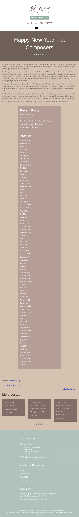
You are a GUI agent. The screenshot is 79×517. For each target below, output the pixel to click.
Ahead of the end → (70, 389)
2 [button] (34, 424)
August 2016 (24, 284)
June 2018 (23, 242)
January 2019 (24, 223)
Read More (8, 412)
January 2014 (24, 355)
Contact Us (24, 480)
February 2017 (25, 272)
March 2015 (24, 324)
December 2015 (25, 306)
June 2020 (23, 192)
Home (22, 470)
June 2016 (23, 288)
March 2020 (24, 199)
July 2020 (23, 189)
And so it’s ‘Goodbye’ (27, 115)
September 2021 (25, 165)
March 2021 (24, 180)
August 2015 (24, 315)
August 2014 (24, 340)
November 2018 (25, 229)
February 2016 (25, 300)
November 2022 (25, 140)
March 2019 (24, 220)
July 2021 (23, 168)
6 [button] (42, 424)
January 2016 (24, 303)
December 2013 (25, 358)
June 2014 (23, 343)
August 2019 (24, 211)
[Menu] (39, 27)
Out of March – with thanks (29, 127)
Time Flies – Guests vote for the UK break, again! (36, 121)
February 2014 (25, 352)
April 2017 (23, 269)
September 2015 (25, 312)
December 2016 (25, 275)
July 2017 (23, 263)
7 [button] (45, 424)
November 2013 (25, 361)
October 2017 (24, 257)
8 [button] (47, 424)
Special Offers (25, 474)
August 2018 (24, 235)
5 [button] (40, 424)
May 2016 (23, 291)
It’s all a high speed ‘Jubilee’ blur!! (31, 124)
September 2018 (25, 232)
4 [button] (38, 424)
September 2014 (25, 337)
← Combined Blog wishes (11, 385)
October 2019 (24, 208)
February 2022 (25, 156)
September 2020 (25, 186)
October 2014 (24, 334)
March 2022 (24, 152)
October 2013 (24, 364)
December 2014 (25, 331)
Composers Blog (14, 381)
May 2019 (23, 217)
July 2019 (23, 214)
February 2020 (25, 202)
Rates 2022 (24, 477)
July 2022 (23, 146)
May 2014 (23, 346)
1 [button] (32, 424)
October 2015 (24, 309)
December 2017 (25, 254)
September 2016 (25, 281)
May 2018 (23, 245)
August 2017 (24, 260)
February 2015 (25, 327)
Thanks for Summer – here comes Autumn (34, 118)
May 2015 (23, 321)
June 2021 (23, 171)
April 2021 (23, 177)
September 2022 (25, 143)
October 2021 (24, 162)
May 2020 (23, 196)
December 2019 (25, 205)
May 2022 (23, 149)
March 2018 (24, 248)
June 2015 (23, 318)
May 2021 (23, 174)
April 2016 (23, 294)
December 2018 (25, 226)
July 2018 (23, 238)
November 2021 (25, 159)
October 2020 (24, 183)
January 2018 (24, 251)
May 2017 (23, 266)
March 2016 (24, 297)
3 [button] (36, 424)
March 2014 (24, 349)
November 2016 (25, 278)
